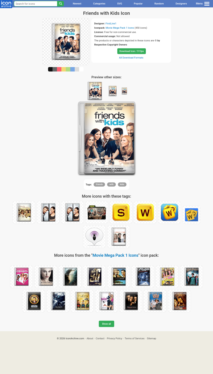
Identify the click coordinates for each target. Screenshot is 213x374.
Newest (77, 3)
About (90, 338)
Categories (99, 3)
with (111, 184)
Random (159, 3)
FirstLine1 (110, 23)
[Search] (60, 3)
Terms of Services (135, 338)
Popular (138, 3)
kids (122, 184)
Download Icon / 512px (131, 51)
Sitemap (151, 338)
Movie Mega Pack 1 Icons (120, 27)
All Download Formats (131, 57)
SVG (119, 3)
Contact (100, 338)
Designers (181, 3)
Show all (106, 323)
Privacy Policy (114, 338)
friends (99, 184)
